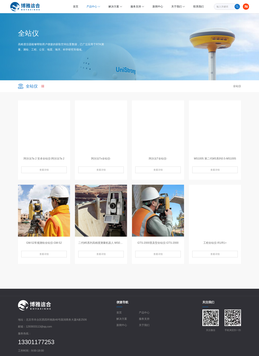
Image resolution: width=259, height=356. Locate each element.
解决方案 (121, 318)
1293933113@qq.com (39, 326)
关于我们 (144, 325)
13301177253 (36, 342)
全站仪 (237, 86)
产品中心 (144, 312)
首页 (119, 312)
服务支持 (144, 318)
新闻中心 (121, 325)
